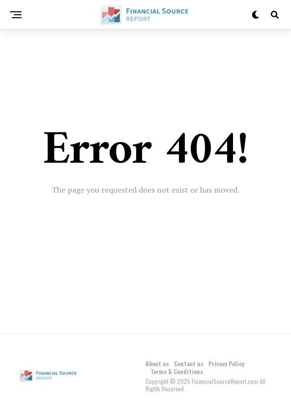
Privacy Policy (226, 363)
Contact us (189, 363)
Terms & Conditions (176, 371)
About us (157, 363)
